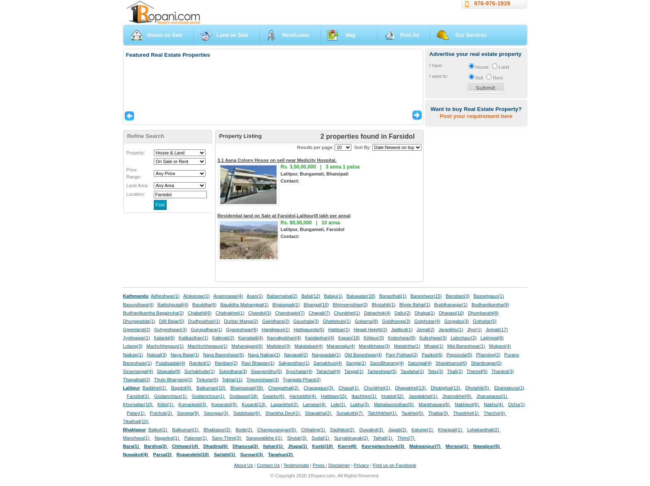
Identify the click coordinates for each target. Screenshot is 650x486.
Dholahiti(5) (477, 387)
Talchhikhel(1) (383, 413)
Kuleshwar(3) (433, 337)
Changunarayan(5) (277, 429)
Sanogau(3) (217, 413)
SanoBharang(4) (387, 363)
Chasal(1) (349, 387)
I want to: (438, 76)
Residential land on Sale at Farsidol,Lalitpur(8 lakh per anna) (284, 215)
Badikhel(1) (155, 387)
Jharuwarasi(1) (492, 396)
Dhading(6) (216, 446)
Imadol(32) (393, 396)
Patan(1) (136, 413)
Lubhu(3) (360, 404)
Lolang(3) (133, 346)
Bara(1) (132, 446)
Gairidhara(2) (275, 321)
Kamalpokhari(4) (284, 337)
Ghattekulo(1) (337, 321)
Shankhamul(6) (451, 363)
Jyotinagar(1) (136, 337)
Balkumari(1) (186, 429)
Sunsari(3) (252, 454)
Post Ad (409, 35)
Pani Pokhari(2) (402, 354)
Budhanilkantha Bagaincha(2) (153, 312)
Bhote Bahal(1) (414, 304)
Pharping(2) (488, 354)
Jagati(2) (397, 429)
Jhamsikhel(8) (457, 396)
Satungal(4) (420, 363)
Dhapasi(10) (451, 312)
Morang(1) (457, 446)
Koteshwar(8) (402, 337)
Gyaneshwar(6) (241, 329)
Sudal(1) (321, 437)
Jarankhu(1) (451, 329)
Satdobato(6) (247, 413)
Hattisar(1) (339, 329)
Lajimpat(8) (492, 337)
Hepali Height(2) (370, 329)
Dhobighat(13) (446, 387)
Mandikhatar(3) (374, 346)
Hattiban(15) (334, 396)
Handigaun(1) (276, 329)
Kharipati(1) (450, 429)
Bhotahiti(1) (383, 304)
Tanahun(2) (281, 454)
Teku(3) (435, 371)
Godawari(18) (244, 396)
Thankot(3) (502, 371)
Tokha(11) (232, 379)
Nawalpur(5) (487, 446)
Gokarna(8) (366, 321)
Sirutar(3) (297, 437)
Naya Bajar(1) (185, 354)
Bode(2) (244, 429)
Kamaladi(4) (250, 337)
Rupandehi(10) (193, 454)
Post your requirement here (476, 116)
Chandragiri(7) (290, 312)
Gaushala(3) (306, 321)
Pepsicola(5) (459, 354)
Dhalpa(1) (425, 312)
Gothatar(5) (484, 321)
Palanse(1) (196, 437)
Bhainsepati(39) (247, 387)
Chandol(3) (259, 312)
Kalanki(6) (164, 337)
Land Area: (137, 185)
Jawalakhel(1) (424, 396)
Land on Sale (232, 35)
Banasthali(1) (393, 296)
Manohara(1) (137, 437)
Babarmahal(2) (282, 296)
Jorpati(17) (496, 329)
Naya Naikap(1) (264, 354)
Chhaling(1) (313, 429)
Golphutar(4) (427, 321)
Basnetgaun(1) (488, 296)
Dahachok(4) (377, 312)
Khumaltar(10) (138, 404)
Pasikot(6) (432, 354)
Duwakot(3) (371, 429)
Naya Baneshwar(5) (223, 354)
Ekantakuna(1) (509, 387)
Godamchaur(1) (171, 396)
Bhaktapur (134, 429)
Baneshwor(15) (426, 296)
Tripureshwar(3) (262, 379)
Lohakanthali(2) (483, 429)
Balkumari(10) (211, 387)
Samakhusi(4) (327, 363)
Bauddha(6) (204, 304)
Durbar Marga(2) (241, 321)
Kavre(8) (348, 446)
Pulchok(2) (161, 413)
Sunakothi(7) (350, 413)
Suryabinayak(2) (351, 437)
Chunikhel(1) (347, 312)
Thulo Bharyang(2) (173, 379)
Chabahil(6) (200, 312)
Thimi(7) (406, 437)
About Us (243, 465)
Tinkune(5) (207, 379)
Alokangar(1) (196, 296)
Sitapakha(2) (319, 413)
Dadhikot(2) (342, 429)
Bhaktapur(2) (218, 429)
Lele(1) (339, 404)
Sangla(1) (356, 363)
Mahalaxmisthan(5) (394, 404)
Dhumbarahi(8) (483, 312)
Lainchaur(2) (464, 337)
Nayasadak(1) (326, 354)
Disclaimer (339, 465)
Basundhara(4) (138, 304)
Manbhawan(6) (435, 404)
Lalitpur (131, 387)
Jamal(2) (426, 329)
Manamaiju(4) (341, 346)
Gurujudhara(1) (206, 329)
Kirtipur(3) (374, 337)
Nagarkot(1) (167, 437)
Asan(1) (255, 296)
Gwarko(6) (274, 396)
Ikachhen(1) (364, 396)
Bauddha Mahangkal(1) (245, 304)
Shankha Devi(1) (283, 413)
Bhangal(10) (316, 304)
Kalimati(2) (223, 337)
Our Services (471, 35)
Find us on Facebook (394, 465)
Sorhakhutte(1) (199, 371)
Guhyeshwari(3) (170, 329)
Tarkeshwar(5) (382, 371)
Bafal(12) (310, 296)
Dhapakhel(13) (411, 387)
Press (319, 465)
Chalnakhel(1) (230, 312)
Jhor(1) (474, 329)
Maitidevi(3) (279, 346)
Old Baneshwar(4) (363, 354)
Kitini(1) (166, 404)
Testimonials (296, 465)
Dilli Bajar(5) (171, 321)
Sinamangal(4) (138, 371)
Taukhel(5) (412, 413)
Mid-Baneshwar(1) (466, 346)
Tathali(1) (383, 437)
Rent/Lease (296, 35)
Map (351, 35)
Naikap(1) (133, 354)
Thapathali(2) (136, 379)
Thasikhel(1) (466, 413)
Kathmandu (136, 296)
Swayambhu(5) (266, 371)
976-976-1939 (492, 3)
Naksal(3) (157, 354)
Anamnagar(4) (228, 296)
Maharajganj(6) (246, 346)
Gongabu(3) (456, 321)
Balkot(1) (158, 429)
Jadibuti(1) (401, 329)
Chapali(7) (319, 312)
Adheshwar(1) (165, 296)
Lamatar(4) (315, 404)
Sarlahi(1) (225, 454)
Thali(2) (455, 371)
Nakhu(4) (494, 404)
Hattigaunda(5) (308, 329)
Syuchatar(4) (299, 371)
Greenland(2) (136, 329)
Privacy (361, 465)
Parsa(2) (162, 454)
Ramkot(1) (200, 363)
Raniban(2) (226, 363)
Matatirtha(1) (407, 346)
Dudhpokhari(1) (204, 321)
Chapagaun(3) (319, 387)
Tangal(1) (354, 371)
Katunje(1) (422, 429)
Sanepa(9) (188, 413)
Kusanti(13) (254, 404)
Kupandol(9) (224, 404)
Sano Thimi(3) (227, 437)
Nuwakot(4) (136, 454)
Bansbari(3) (458, 296)
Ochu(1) (516, 404)
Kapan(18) (349, 337)
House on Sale (165, 35)
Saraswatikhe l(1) (265, 437)
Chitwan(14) (186, 446)
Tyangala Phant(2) (301, 379)
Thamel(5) (477, 371)
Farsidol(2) (138, 396)
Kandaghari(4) (320, 337)
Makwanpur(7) (425, 446)
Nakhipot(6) (467, 404)
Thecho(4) (495, 413)
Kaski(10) (323, 446)
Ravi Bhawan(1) (258, 363)
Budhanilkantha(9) (490, 304)
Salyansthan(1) (293, 363)
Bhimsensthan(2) (350, 304)
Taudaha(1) (412, 371)
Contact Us (268, 465)
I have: (436, 65)
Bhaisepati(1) (286, 304)
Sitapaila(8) (169, 371)
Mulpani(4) (500, 346)
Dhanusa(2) (246, 446)
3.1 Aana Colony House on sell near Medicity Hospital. (277, 160)
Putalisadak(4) (170, 363)
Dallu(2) (402, 312)
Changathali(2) (284, 387)
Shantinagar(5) (486, 363)
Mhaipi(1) (434, 346)
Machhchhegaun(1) (208, 346)
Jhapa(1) (298, 446)
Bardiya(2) (156, 446)
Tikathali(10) (136, 421)
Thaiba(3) (438, 413)
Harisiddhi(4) (303, 396)
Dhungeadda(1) (139, 321)
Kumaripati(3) (192, 404)
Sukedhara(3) (233, 371)
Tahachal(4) (328, 371)
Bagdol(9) (182, 387)
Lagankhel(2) (285, 404)
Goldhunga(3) (396, 321)
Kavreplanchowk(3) (383, 446)
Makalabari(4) (308, 346)
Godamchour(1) (209, 396)
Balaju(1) (333, 296)
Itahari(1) (273, 446)
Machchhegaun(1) (165, 346)
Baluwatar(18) (361, 296)
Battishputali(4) (173, 304)
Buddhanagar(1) (451, 304)
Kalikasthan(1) (194, 337)
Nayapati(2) (296, 354)
